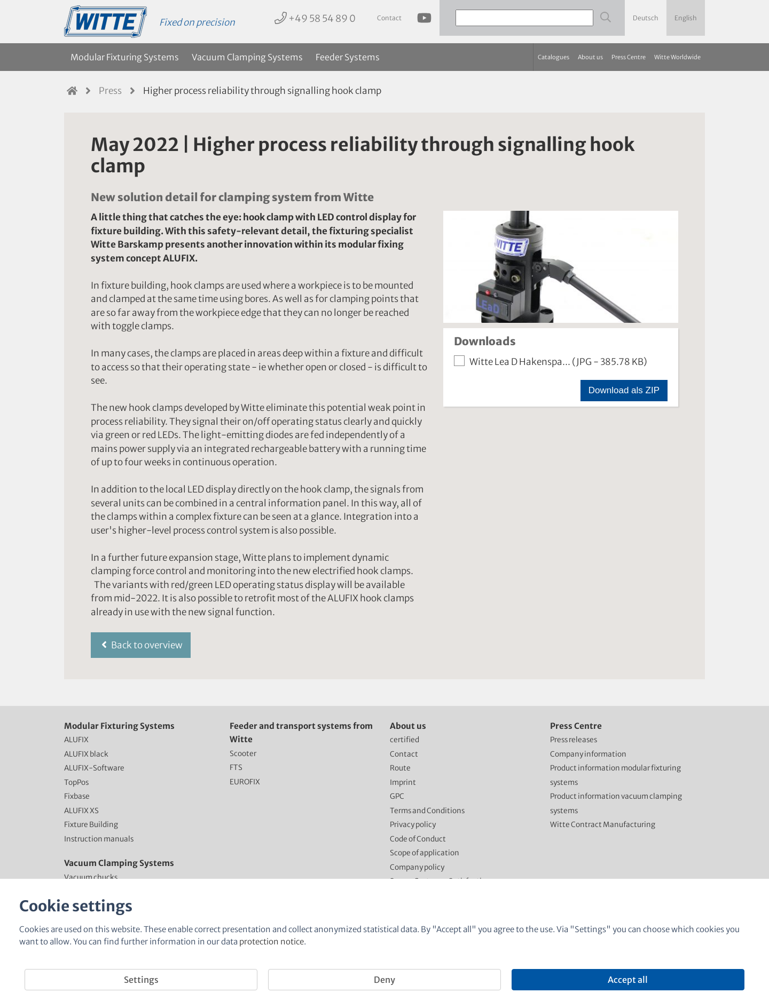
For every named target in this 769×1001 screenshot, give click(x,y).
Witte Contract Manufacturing (602, 824)
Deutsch (645, 18)
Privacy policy (413, 824)
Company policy (417, 867)
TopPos (76, 782)
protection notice (271, 941)
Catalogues (553, 57)
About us (590, 57)
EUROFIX (245, 782)
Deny (384, 979)
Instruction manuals (99, 839)
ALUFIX (76, 739)
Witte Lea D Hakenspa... (550, 361)
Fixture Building (91, 824)
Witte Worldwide (677, 57)
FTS (236, 767)
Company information (588, 754)
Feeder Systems (348, 57)
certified (404, 739)
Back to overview (141, 645)
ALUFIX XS (81, 810)
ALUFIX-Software (94, 768)
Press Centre (628, 57)
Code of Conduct (418, 839)
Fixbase (77, 796)
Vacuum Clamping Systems (247, 57)
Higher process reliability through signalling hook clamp (262, 91)
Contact (389, 18)
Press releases (573, 739)
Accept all (628, 979)
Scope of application (424, 852)
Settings (141, 979)
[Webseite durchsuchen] (604, 17)
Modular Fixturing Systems (124, 57)
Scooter (243, 753)
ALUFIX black (86, 754)
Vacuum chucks (90, 877)
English (685, 18)
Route (400, 768)
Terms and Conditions (427, 810)
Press (110, 91)
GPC (397, 796)
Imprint (403, 782)
